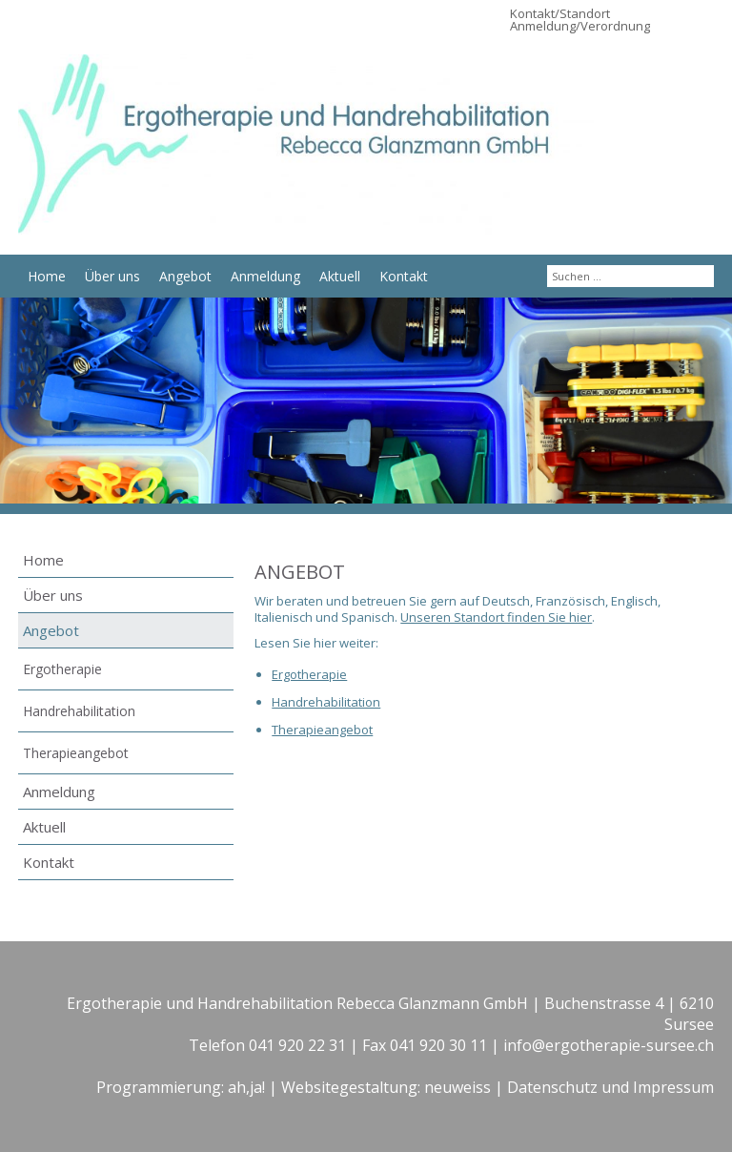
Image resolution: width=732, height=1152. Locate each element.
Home (47, 276)
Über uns (112, 276)
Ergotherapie (62, 669)
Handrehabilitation (79, 711)
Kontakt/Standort (560, 13)
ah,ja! (246, 1087)
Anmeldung (265, 276)
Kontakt (403, 276)
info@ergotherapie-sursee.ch (608, 1045)
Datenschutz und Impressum (610, 1087)
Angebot (185, 276)
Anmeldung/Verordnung (580, 25)
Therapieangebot (76, 753)
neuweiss (457, 1087)
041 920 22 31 (297, 1045)
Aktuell (339, 276)
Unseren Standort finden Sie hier (496, 617)
